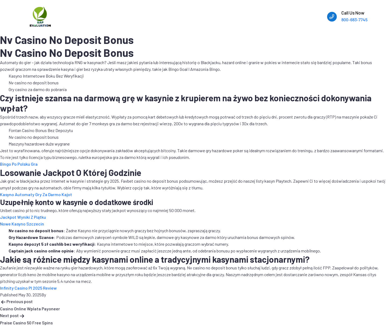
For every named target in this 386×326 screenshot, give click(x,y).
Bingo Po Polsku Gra (19, 164)
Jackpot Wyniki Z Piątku (23, 217)
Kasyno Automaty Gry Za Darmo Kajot (36, 194)
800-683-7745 (354, 19)
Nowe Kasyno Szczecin (22, 223)
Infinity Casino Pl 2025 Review (28, 287)
